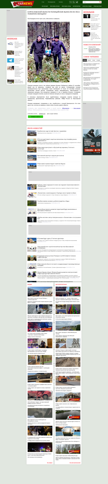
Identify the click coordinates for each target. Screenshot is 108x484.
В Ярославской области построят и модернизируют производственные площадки (58, 264)
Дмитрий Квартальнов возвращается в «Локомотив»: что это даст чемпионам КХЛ (95, 36)
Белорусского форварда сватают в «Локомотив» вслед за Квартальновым (91, 74)
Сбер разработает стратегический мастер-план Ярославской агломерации (55, 247)
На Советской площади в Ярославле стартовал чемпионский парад (37, 334)
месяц (84, 60)
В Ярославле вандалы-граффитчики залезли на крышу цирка (40, 385)
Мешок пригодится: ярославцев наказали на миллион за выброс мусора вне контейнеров (40, 316)
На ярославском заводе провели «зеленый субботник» (18, 53)
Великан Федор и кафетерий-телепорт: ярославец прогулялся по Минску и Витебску (68, 350)
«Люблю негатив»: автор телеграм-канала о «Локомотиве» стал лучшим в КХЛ (59, 218)
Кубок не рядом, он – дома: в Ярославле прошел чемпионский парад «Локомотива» (67, 299)
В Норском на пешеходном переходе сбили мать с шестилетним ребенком (39, 454)
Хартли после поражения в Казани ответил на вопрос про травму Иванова (91, 69)
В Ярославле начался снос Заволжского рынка (66, 404)
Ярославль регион (55, 6)
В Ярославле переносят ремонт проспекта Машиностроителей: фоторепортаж (67, 369)
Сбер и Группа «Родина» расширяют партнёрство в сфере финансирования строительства (94, 50)
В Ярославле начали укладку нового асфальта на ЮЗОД (53, 396)
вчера (93, 60)
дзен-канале (77, 108)
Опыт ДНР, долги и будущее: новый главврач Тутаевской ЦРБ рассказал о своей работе (96, 26)
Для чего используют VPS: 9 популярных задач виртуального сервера (19, 44)
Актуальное (88, 12)
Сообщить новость (35, 116)
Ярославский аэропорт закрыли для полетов (50, 155)
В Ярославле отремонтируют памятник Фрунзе (51, 163)
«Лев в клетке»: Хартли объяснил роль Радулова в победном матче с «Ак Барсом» (91, 84)
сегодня (98, 60)
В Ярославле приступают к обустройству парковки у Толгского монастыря (55, 148)
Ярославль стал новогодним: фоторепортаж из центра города (67, 316)
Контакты (61, 2)
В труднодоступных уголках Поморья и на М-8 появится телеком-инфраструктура (56, 256)
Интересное (12, 39)
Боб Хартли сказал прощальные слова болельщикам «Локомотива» (91, 88)
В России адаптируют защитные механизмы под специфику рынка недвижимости (57, 140)
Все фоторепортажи (75, 462)
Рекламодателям (51, 2)
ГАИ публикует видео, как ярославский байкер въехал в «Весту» (38, 402)
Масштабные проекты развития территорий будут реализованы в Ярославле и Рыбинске (57, 210)
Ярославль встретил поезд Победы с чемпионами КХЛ (37, 299)
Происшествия (98, 6)
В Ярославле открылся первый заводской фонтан (19, 81)
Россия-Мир (45, 6)
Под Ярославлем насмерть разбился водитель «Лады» (53, 201)
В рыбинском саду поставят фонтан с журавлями (51, 131)
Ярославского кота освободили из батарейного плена (37, 420)
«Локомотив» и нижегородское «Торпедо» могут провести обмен (56, 193)
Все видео (49, 462)
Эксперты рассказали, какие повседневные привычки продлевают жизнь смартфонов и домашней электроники (19, 71)
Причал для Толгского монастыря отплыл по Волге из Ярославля (68, 422)
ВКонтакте (65, 108)
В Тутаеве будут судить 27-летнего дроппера (50, 238)
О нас (43, 2)
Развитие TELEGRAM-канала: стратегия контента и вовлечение (19, 61)
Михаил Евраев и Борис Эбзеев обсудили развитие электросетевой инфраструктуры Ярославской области (57, 273)
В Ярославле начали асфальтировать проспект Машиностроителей (65, 388)
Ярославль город (66, 6)
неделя (89, 60)
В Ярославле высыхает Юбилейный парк (67, 455)
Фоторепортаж (76, 6)
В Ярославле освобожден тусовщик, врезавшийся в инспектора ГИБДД (37, 350)
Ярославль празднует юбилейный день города (66, 333)
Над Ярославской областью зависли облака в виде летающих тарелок (68, 438)
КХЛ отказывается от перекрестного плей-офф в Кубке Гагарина (91, 64)
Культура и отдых (87, 6)
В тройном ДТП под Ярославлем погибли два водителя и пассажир (40, 438)
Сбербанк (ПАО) (92, 47)
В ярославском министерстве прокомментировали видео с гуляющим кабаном (38, 368)
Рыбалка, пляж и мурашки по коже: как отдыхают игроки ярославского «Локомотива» (58, 185)
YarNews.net (42, 113)
